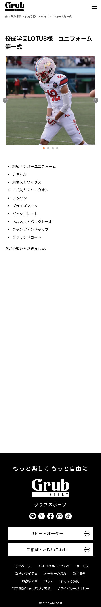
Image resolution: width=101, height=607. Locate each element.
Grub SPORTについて (53, 566)
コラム (49, 581)
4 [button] (57, 148)
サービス (82, 566)
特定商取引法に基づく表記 (31, 588)
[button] (5, 100)
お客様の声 (30, 581)
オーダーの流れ (55, 573)
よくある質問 (69, 581)
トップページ (21, 566)
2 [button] (48, 148)
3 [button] (52, 148)
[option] (50, 100)
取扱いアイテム (26, 573)
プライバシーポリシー (73, 588)
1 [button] (44, 148)
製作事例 (16, 16)
